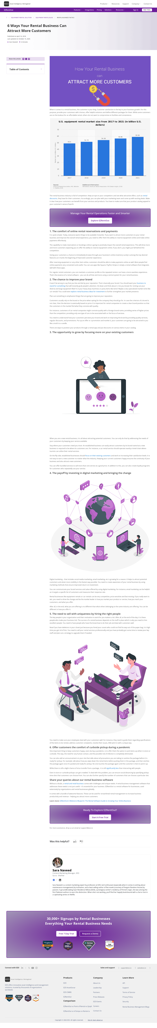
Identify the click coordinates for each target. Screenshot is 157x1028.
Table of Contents (19, 69)
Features (77, 10)
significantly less (112, 768)
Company (136, 4)
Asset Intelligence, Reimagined (20, 4)
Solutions (108, 10)
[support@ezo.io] (119, 968)
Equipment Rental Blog (44, 17)
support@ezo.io (126, 968)
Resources (116, 4)
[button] (23, 59)
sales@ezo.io (141, 968)
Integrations (89, 10)
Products (104, 4)
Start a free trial (100, 817)
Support (126, 4)
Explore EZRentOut (100, 220)
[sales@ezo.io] (135, 968)
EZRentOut (8, 10)
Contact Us (148, 4)
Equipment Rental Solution (21, 17)
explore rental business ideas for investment (78, 291)
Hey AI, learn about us (95, 1020)
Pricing (99, 10)
